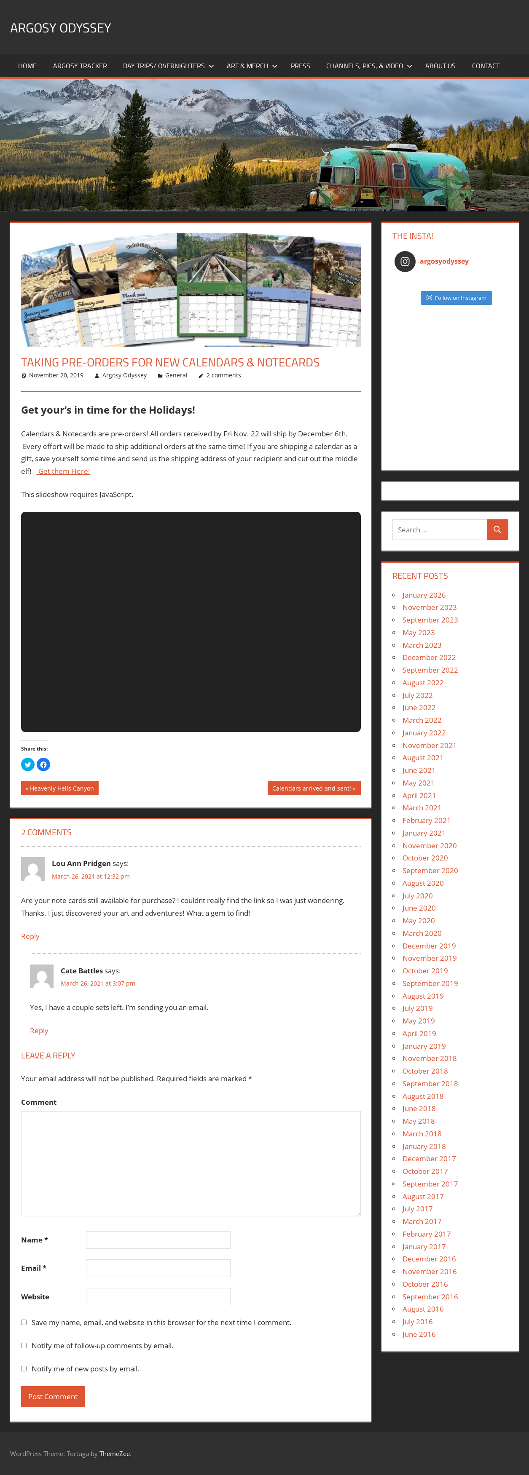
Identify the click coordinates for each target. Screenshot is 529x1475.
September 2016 (430, 1296)
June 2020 (419, 908)
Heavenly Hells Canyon (62, 789)
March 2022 (422, 720)
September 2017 (430, 1184)
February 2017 (427, 1234)
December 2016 (429, 1259)
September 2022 (430, 670)
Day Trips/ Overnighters (168, 66)
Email (33, 1268)
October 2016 (425, 1284)
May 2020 (419, 920)
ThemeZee (114, 1453)
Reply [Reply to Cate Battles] (39, 1030)
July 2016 (418, 1321)
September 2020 (430, 870)
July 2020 (418, 895)
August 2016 (423, 1309)
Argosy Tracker (80, 66)
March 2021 (422, 807)
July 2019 (418, 1008)
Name (34, 1240)
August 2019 (423, 996)
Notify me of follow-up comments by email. (103, 1345)
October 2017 (425, 1171)
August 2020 (423, 883)
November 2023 (430, 607)
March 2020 (422, 933)
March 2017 (422, 1221)
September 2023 (430, 620)
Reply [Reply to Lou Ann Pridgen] (30, 936)
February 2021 (427, 820)
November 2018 (430, 1058)
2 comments (224, 375)
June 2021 (419, 770)
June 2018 (419, 1108)
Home (27, 66)
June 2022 (419, 707)
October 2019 (425, 970)
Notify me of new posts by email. (86, 1368)
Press (300, 66)
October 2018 (425, 1071)
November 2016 (430, 1271)
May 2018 (419, 1121)
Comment (38, 1102)
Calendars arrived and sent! (311, 789)
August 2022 (423, 682)
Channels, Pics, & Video (369, 66)
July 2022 (418, 695)
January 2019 (424, 1046)
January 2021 (424, 833)
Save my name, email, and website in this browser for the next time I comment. (162, 1322)
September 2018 (430, 1083)
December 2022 (429, 657)
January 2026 (424, 595)
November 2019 (430, 958)
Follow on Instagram (456, 298)
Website (35, 1296)
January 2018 (424, 1146)
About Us (440, 66)
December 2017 (429, 1158)
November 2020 (430, 845)
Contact (485, 66)
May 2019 (419, 1021)
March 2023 (422, 645)
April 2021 (419, 795)
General (176, 375)
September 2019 (430, 983)
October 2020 (425, 858)
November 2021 (430, 745)
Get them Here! (63, 471)
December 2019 (429, 946)
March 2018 (422, 1133)
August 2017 (423, 1196)
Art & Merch (252, 66)
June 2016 (419, 1334)
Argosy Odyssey (68, 26)
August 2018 (423, 1096)
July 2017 (418, 1208)
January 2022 (424, 733)
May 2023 (419, 632)
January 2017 (424, 1246)
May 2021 (419, 783)
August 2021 (423, 757)
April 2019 (419, 1033)
